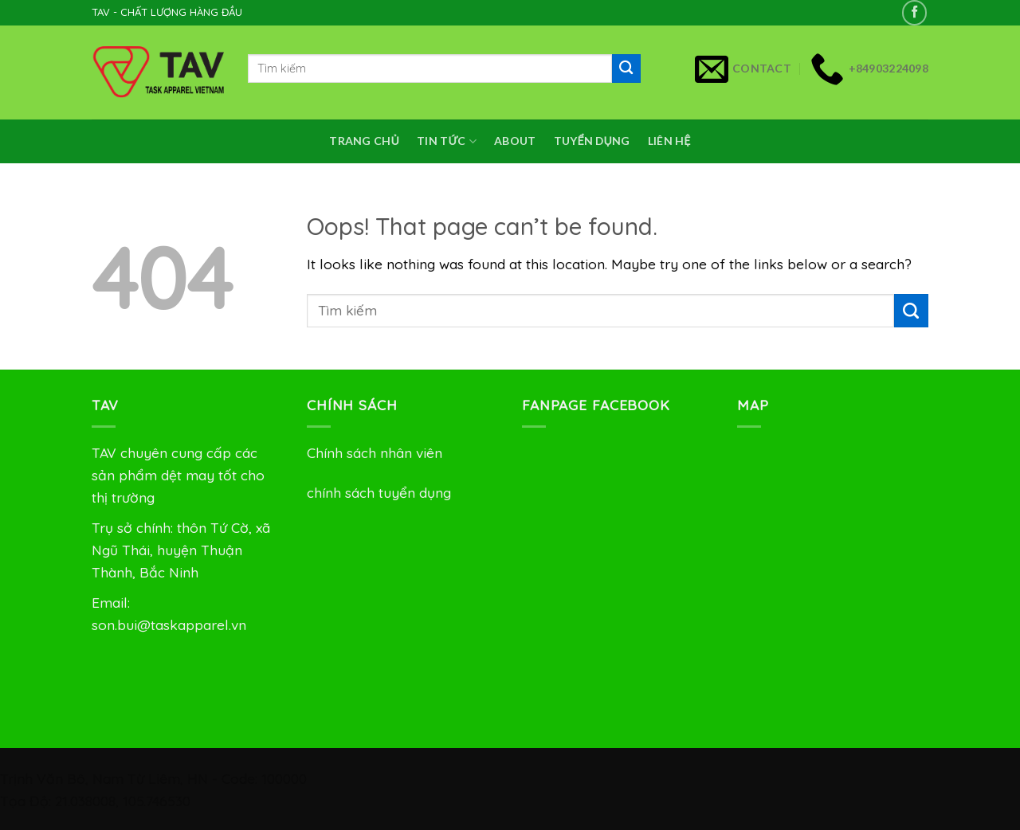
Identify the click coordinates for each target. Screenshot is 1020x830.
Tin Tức (447, 141)
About (515, 140)
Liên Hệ (669, 140)
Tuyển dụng (592, 140)
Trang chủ (364, 140)
